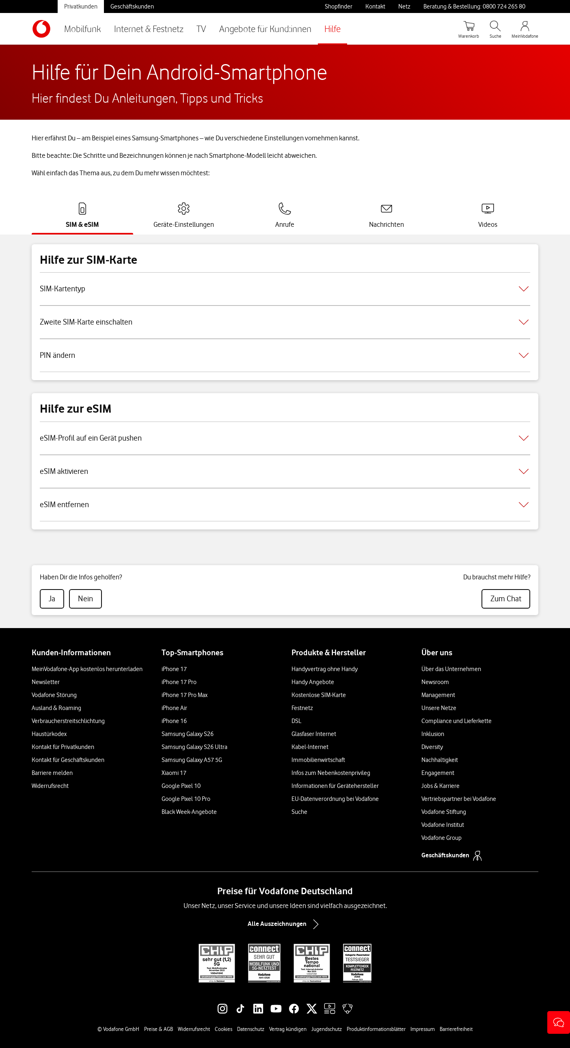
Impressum (422, 1029)
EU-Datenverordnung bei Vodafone (335, 799)
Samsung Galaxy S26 (188, 734)
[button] (558, 1022)
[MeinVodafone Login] (525, 29)
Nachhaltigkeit (439, 760)
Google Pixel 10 (181, 786)
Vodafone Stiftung (443, 812)
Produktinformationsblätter (376, 1029)
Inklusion (432, 734)
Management (438, 695)
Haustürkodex (49, 734)
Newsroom (435, 682)
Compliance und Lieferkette (456, 721)
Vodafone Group (441, 837)
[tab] (82, 215)
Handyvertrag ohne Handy (324, 669)
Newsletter (46, 682)
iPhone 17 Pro (179, 682)
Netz (404, 6)
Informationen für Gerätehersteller (335, 786)
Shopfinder (338, 6)
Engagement (437, 773)
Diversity (432, 747)
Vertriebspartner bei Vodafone (458, 799)
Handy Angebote (312, 682)
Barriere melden (52, 773)
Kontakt (375, 6)
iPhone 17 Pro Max (184, 695)
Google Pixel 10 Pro (186, 799)
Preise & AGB (158, 1029)
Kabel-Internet (309, 747)
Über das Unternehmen (451, 669)
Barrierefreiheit (456, 1029)
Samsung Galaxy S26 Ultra (194, 747)
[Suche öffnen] (495, 29)
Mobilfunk (82, 28)
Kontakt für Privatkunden (63, 747)
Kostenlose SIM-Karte (318, 695)
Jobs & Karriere (440, 786)
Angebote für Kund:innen (265, 28)
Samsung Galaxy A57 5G (192, 760)
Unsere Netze (438, 708)
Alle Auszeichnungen (285, 924)
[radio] (52, 599)
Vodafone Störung (54, 695)
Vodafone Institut (442, 825)
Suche (299, 812)
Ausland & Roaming (56, 708)
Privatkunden (80, 6)
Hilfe (332, 28)
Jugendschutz (326, 1029)
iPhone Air (174, 708)
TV (201, 28)
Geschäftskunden (132, 6)
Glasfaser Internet (313, 734)
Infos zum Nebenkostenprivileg (330, 773)
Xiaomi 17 (174, 773)
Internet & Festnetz (149, 28)
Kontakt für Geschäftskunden (68, 760)
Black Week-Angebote (189, 812)
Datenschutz (250, 1029)
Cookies (223, 1029)
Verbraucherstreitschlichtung (68, 721)
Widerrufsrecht (50, 786)
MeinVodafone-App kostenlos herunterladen (87, 669)
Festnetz (302, 708)
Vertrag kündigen (288, 1029)
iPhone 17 (174, 669)
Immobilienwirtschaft (318, 760)
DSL (296, 721)
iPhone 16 (174, 721)
